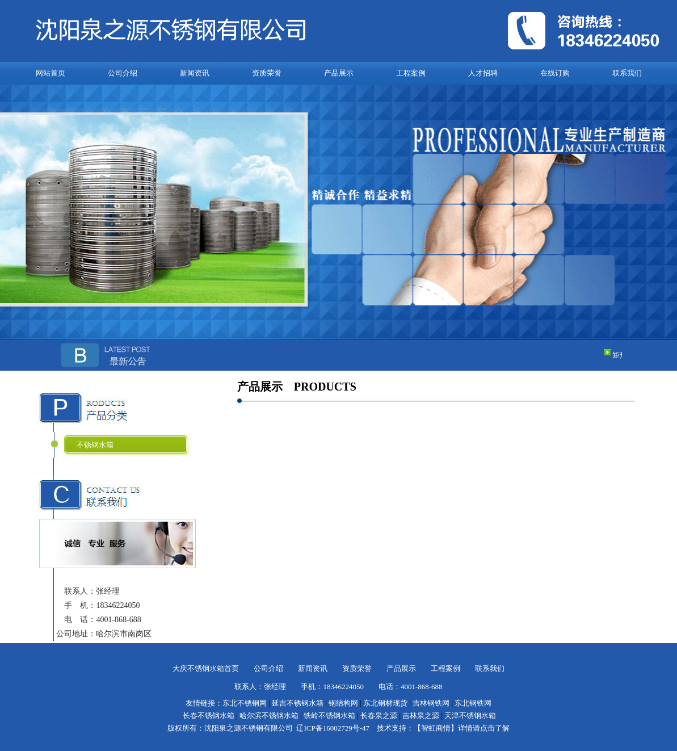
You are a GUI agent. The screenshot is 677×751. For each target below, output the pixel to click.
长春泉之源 (378, 715)
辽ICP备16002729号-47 (332, 728)
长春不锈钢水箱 (208, 715)
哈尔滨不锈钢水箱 (268, 715)
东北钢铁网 (473, 703)
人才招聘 (483, 73)
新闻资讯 (194, 73)
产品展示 (339, 73)
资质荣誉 (266, 73)
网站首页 (50, 73)
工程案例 (411, 73)
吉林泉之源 (420, 715)
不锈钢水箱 (95, 444)
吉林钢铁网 (431, 703)
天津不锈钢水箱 (470, 715)
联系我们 (627, 73)
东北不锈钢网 (244, 703)
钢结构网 (343, 703)
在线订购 (555, 73)
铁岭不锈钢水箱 (329, 715)
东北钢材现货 (385, 703)
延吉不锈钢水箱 (297, 703)
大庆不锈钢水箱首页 (206, 668)
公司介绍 (122, 73)
